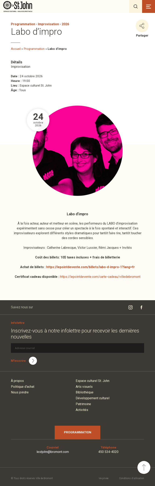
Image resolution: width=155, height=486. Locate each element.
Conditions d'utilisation (131, 478)
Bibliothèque (84, 392)
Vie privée (103, 478)
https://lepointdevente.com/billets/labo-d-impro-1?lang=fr (90, 267)
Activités (82, 410)
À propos (17, 381)
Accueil (16, 49)
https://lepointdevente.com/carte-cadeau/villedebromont (100, 277)
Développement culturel (92, 398)
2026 (65, 24)
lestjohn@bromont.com (53, 452)
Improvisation (48, 24)
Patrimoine (83, 404)
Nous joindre (20, 392)
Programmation (23, 24)
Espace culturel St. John (92, 381)
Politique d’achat (22, 387)
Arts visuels (84, 387)
